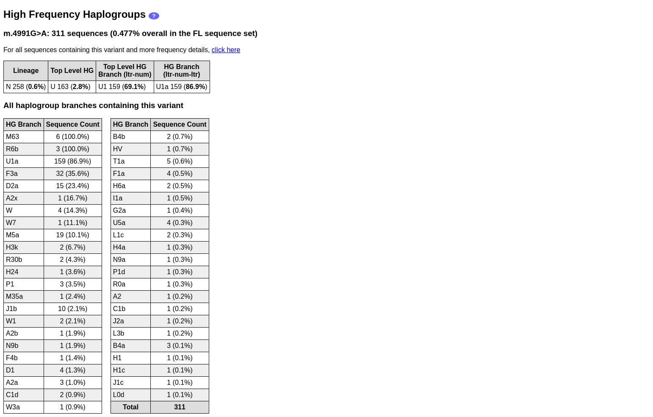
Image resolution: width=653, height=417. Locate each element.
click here (226, 49)
